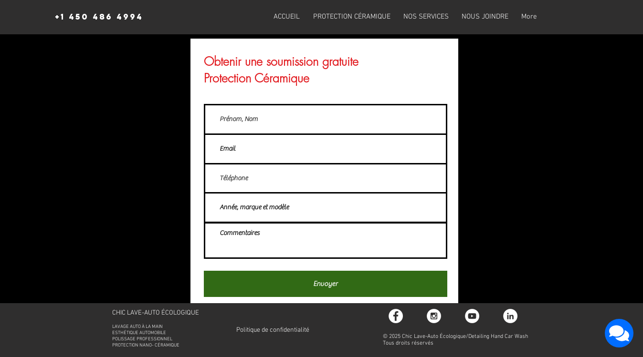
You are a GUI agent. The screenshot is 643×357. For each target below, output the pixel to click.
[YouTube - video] (472, 316)
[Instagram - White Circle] (434, 316)
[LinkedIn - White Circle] (510, 316)
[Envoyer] (325, 284)
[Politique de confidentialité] (273, 329)
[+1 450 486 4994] (99, 17)
